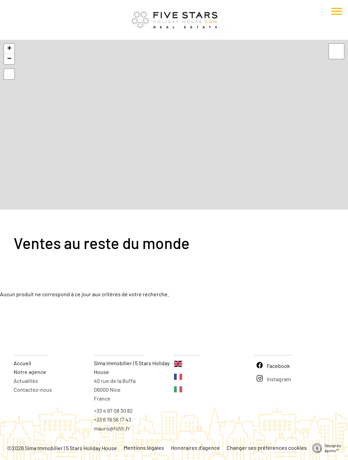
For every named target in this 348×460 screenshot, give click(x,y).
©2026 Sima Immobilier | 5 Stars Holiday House (62, 448)
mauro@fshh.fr (112, 428)
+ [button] (9, 49)
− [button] (9, 59)
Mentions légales (144, 447)
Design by (325, 448)
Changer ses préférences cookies (267, 447)
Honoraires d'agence (195, 447)
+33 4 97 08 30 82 (113, 410)
